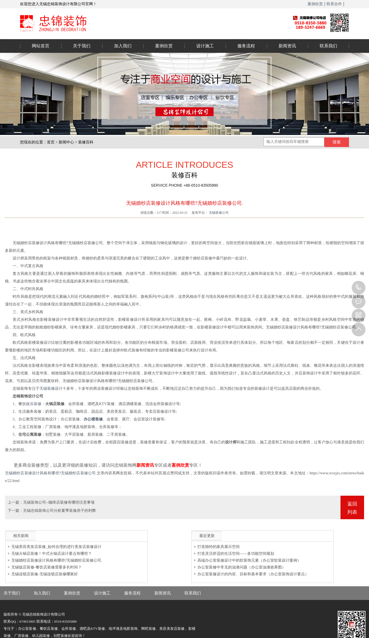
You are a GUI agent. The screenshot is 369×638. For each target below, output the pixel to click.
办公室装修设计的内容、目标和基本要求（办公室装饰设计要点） (253, 574)
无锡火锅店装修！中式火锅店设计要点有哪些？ (51, 554)
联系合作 (334, 4)
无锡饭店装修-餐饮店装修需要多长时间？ (46, 567)
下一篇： (15, 511)
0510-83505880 (358, 288)
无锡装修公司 (218, 213)
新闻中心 (66, 142)
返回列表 (352, 508)
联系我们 (328, 46)
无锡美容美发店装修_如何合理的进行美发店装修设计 (56, 547)
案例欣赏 (315, 4)
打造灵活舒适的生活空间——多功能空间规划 (235, 554)
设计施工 (205, 46)
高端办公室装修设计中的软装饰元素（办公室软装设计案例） (249, 560)
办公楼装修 (93, 419)
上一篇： (15, 502)
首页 (51, 142)
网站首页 (40, 46)
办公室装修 (147, 23)
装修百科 (85, 142)
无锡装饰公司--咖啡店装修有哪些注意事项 (59, 502)
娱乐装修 (33, 404)
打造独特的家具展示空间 (218, 547)
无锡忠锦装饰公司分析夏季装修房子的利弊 (59, 511)
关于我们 (81, 46)
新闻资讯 (287, 46)
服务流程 (246, 46)
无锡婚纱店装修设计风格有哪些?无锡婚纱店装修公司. (51, 473)
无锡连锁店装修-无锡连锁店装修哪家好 (44, 574)
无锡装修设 (49, 388)
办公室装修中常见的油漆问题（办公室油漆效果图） (241, 567)
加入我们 (123, 46)
